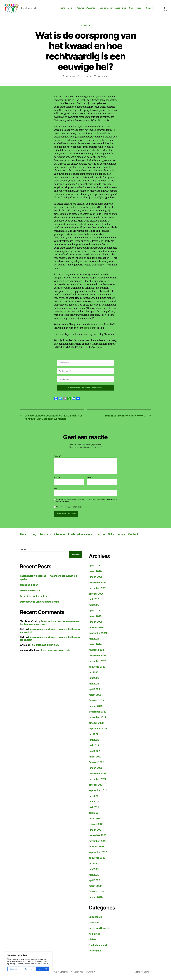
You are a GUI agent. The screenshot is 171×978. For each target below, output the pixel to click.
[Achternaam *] (85, 371)
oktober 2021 (96, 784)
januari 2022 (96, 768)
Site (55, 488)
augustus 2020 (97, 857)
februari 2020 (96, 891)
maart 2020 (95, 886)
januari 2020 (96, 897)
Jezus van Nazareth (99, 928)
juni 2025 (94, 599)
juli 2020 (93, 863)
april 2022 (94, 751)
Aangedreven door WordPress (84, 972)
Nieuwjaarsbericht (30, 590)
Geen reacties (102, 76)
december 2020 (97, 835)
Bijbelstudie (95, 917)
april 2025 (94, 610)
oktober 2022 (96, 723)
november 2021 (97, 779)
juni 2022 (94, 739)
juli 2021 (93, 796)
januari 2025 (96, 621)
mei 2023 (94, 683)
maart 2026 (95, 571)
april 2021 (94, 812)
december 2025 (97, 582)
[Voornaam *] (85, 363)
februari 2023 (96, 700)
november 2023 (97, 661)
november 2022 (97, 717)
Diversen (85, 26)
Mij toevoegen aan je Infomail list (68, 507)
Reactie (57, 456)
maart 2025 (95, 616)
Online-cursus (135, 8)
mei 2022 (94, 745)
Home (62, 8)
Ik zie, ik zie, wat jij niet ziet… (35, 596)
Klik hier (58, 334)
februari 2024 (96, 650)
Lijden (92, 939)
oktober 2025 (96, 593)
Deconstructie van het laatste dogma (39, 601)
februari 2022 (96, 762)
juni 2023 (94, 678)
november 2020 (97, 841)
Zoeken (23, 550)
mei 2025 (94, 605)
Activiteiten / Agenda (86, 8)
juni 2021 (94, 801)
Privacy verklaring (60, 972)
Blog (70, 8)
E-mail (90, 478)
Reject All (28, 969)
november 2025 (97, 588)
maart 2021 (95, 818)
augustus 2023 (97, 666)
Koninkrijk (94, 933)
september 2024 (98, 633)
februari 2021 (96, 824)
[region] (28, 963)
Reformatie (95, 950)
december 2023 (97, 655)
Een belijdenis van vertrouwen (113, 8)
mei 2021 (94, 807)
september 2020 (98, 852)
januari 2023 (96, 706)
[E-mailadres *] (85, 379)
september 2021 (98, 790)
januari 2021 (95, 829)
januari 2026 (96, 576)
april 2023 (94, 689)
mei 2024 (94, 638)
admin (72, 76)
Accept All (43, 969)
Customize (14, 969)
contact (87, 327)
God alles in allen (29, 585)
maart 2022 (95, 756)
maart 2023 (95, 695)
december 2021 (97, 773)
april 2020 (94, 880)
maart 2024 (95, 644)
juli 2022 (93, 734)
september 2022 (98, 728)
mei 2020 (94, 874)
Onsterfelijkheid (98, 945)
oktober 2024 (96, 627)
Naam (57, 478)
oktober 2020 (96, 846)
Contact (149, 8)
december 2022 (97, 711)
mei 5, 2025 (86, 76)
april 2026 (94, 565)
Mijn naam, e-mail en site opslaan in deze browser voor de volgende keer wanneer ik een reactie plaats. (86, 501)
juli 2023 (93, 672)
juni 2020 (94, 869)
